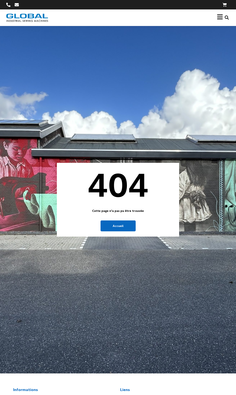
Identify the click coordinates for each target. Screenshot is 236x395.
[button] (226, 17)
